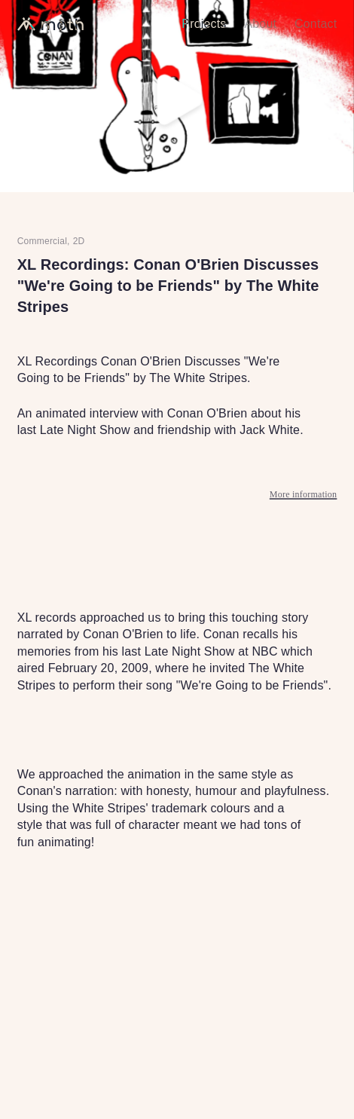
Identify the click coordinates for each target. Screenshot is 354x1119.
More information (303, 495)
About (260, 23)
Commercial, (43, 241)
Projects (204, 23)
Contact (315, 23)
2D (79, 241)
